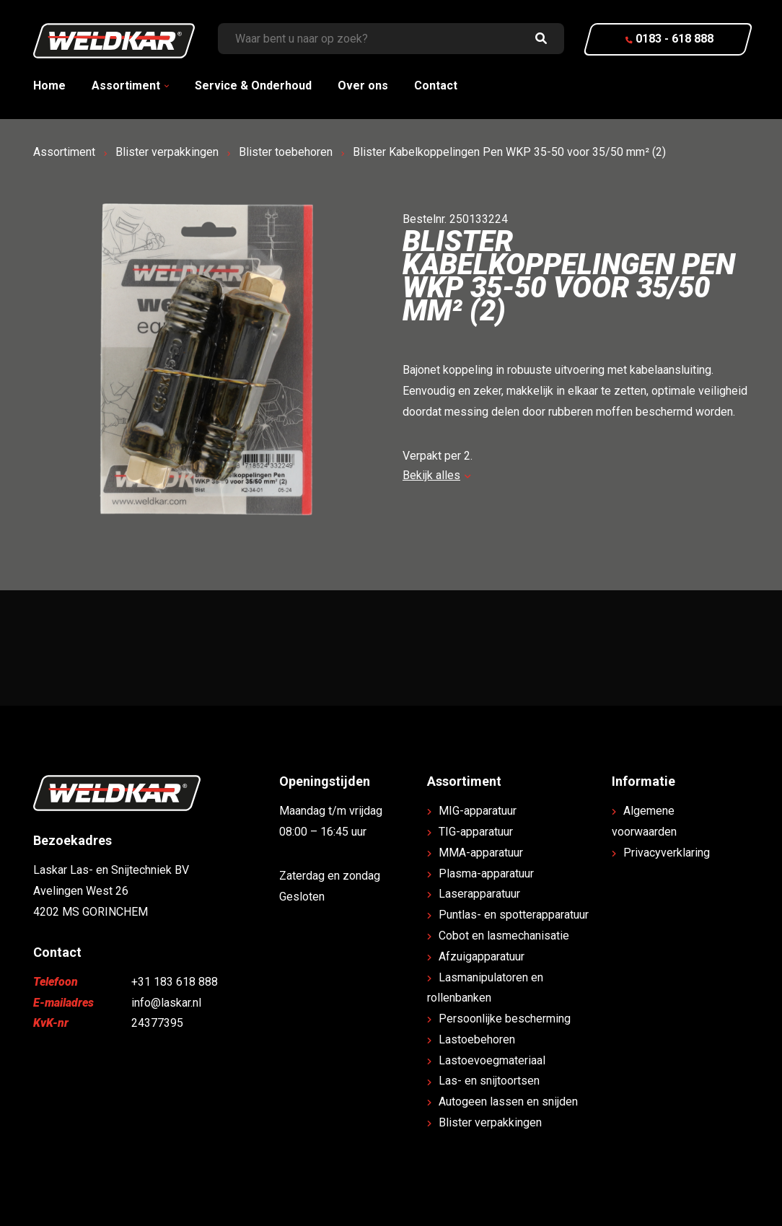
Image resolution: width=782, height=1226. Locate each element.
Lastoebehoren (477, 1039)
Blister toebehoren (286, 152)
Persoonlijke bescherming (505, 1018)
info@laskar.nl (166, 1003)
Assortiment (126, 85)
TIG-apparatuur (476, 832)
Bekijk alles (436, 475)
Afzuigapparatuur (481, 956)
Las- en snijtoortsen (489, 1080)
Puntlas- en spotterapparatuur (514, 914)
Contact (435, 85)
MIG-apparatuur (478, 811)
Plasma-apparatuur (486, 873)
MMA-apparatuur (481, 852)
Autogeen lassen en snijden (508, 1101)
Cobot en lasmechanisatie (504, 935)
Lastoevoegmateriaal (492, 1060)
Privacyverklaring (666, 852)
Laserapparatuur (479, 894)
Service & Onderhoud (253, 85)
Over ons (363, 85)
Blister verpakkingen (167, 152)
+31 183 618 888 (174, 982)
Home (49, 85)
